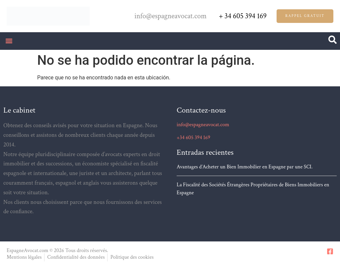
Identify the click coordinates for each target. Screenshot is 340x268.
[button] (8, 41)
